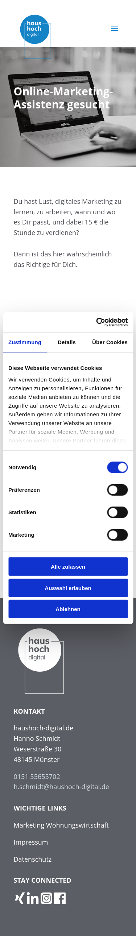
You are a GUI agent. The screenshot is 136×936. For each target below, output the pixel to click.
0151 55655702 (37, 776)
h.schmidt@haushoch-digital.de (61, 786)
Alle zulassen (68, 567)
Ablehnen (67, 609)
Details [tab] (67, 342)
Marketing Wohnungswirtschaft (61, 825)
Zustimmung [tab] (24, 342)
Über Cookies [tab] (110, 342)
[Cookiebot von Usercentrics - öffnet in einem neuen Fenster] (97, 322)
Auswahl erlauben (68, 588)
